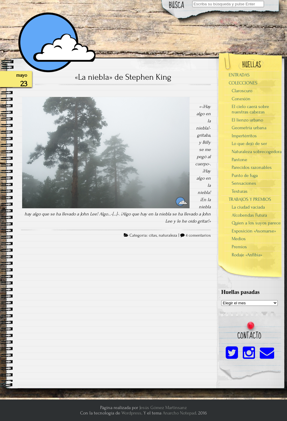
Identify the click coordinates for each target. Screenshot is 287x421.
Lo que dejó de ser (249, 143)
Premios (239, 246)
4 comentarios (198, 235)
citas (153, 235)
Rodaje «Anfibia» (247, 254)
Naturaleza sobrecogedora (257, 151)
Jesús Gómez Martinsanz (163, 407)
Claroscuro (242, 90)
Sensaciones (244, 183)
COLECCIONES (243, 83)
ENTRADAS (239, 75)
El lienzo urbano (247, 120)
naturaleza (168, 235)
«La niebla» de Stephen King (123, 77)
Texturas (240, 191)
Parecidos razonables (252, 167)
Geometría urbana (249, 127)
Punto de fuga (245, 175)
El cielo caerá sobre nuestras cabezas (250, 109)
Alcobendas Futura (249, 215)
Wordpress (131, 413)
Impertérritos (244, 135)
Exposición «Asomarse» (254, 231)
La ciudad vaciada (248, 207)
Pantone (239, 159)
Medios (239, 238)
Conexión (241, 98)
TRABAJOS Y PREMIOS (250, 199)
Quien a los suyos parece (256, 223)
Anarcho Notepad (179, 413)
